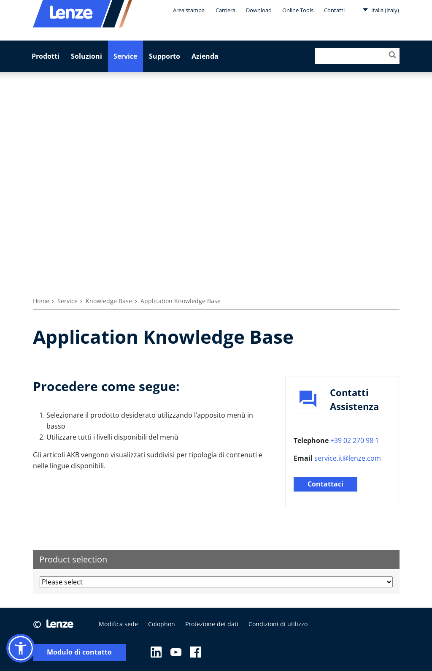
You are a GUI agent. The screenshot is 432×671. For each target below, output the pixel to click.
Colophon (161, 624)
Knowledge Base (109, 301)
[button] (20, 648)
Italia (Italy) (380, 9)
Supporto (164, 56)
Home (41, 301)
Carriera (225, 10)
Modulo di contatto (79, 652)
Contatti (334, 10)
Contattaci (325, 484)
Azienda (205, 56)
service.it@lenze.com (347, 458)
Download (259, 10)
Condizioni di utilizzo (278, 624)
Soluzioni (86, 56)
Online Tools (297, 10)
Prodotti (45, 56)
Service (125, 56)
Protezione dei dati (211, 624)
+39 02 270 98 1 (354, 440)
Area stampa (189, 10)
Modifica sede (118, 624)
